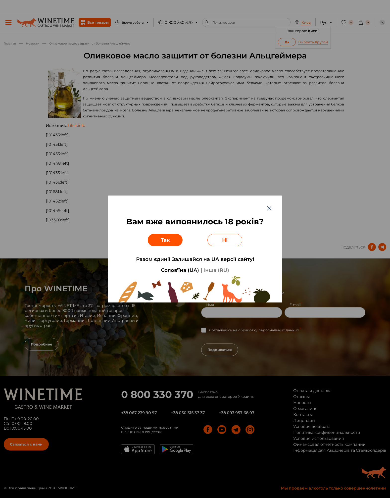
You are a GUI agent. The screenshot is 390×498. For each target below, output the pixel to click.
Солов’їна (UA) (180, 270)
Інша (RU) (216, 270)
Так (165, 240)
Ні (225, 240)
